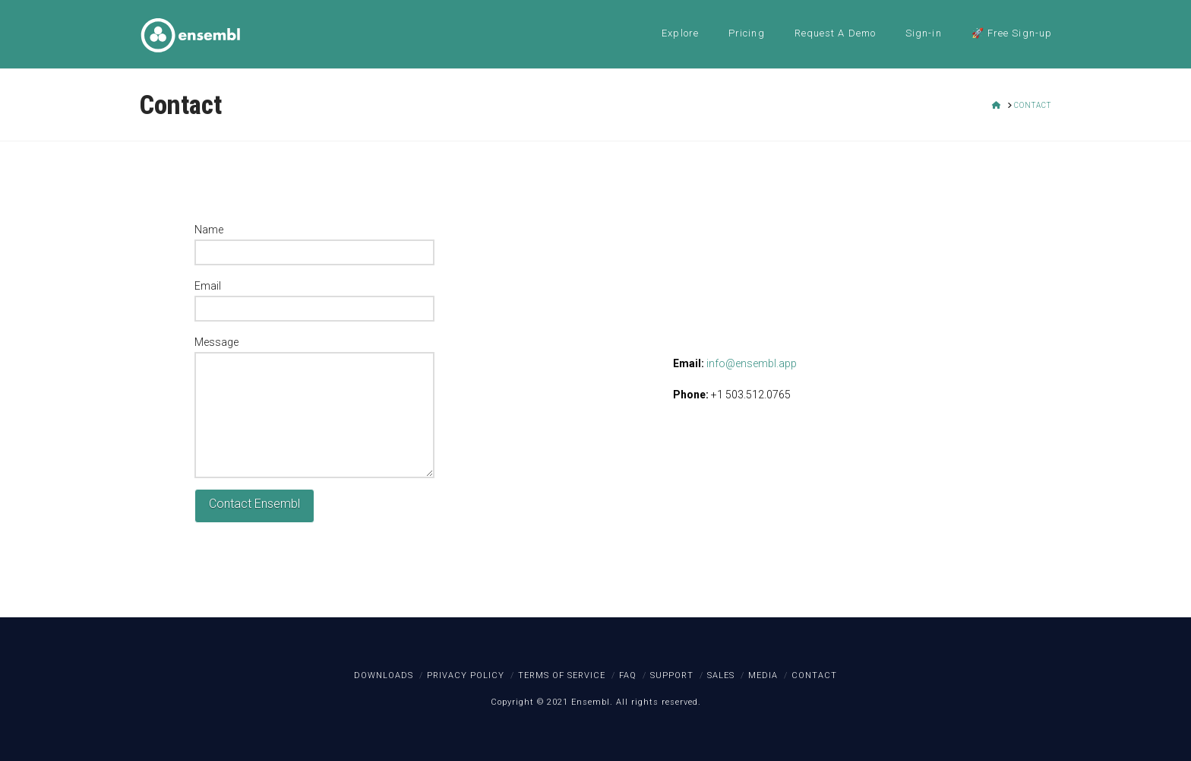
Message (314, 351)
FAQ (628, 675)
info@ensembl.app (751, 363)
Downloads (383, 675)
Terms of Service (561, 675)
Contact (814, 675)
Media (763, 675)
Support (671, 675)
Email (314, 299)
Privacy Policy (465, 675)
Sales (721, 675)
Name (314, 243)
